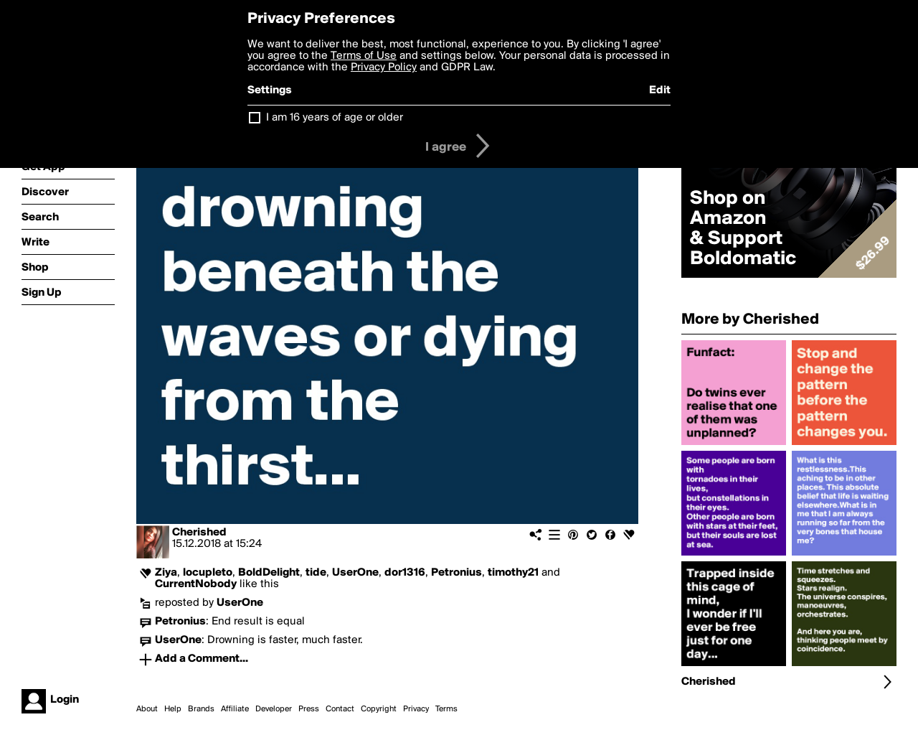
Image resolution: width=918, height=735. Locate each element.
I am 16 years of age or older (334, 117)
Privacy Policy (384, 67)
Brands (201, 709)
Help (172, 709)
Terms (446, 709)
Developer (273, 709)
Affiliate (235, 709)
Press (308, 709)
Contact (340, 709)
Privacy (416, 709)
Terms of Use (364, 56)
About (147, 709)
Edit (660, 90)
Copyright (379, 709)
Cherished (199, 532)
